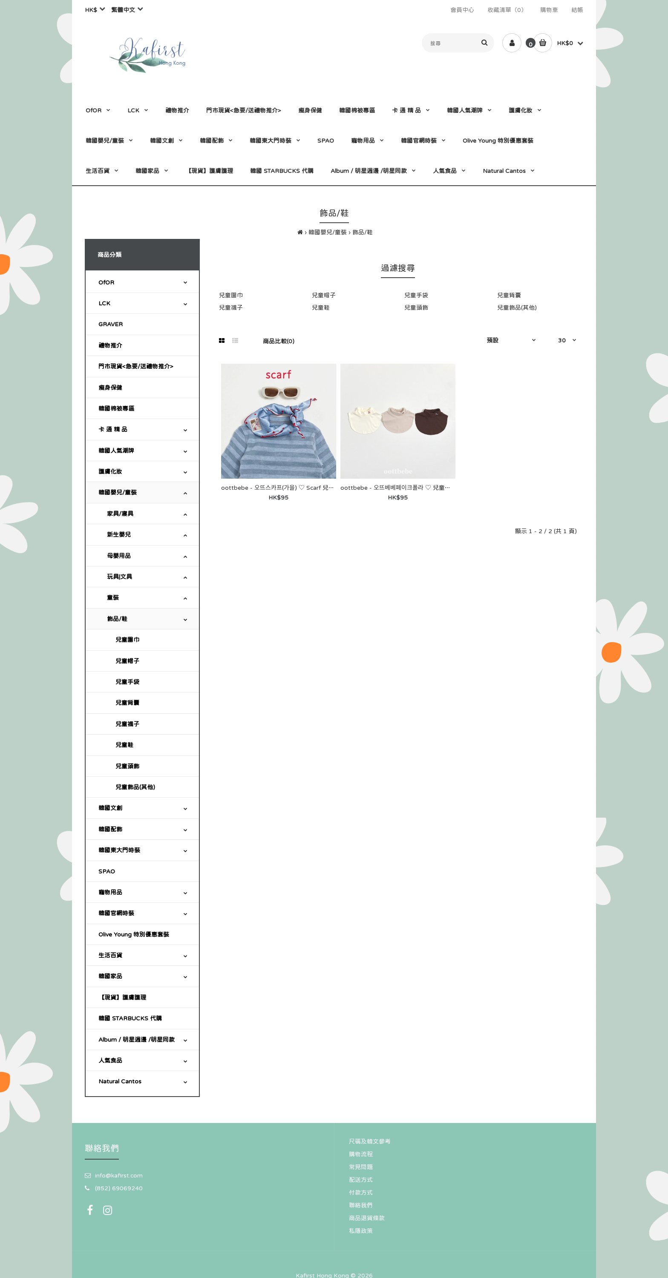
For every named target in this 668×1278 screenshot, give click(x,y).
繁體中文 (123, 10)
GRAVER (110, 324)
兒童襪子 (127, 724)
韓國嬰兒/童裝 (327, 232)
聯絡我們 (361, 1205)
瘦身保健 (110, 388)
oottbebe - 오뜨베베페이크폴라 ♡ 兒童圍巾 (398, 488)
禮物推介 (110, 345)
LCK (104, 303)
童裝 (113, 597)
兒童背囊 (127, 703)
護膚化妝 (110, 471)
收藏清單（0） (507, 10)
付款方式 (361, 1192)
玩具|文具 (119, 577)
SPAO (106, 871)
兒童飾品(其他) (135, 787)
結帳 (577, 10)
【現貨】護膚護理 (122, 997)
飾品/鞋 (362, 232)
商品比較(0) (278, 341)
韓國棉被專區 (116, 408)
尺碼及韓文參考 (370, 1141)
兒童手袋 (127, 682)
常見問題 (361, 1167)
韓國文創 (110, 808)
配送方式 (361, 1180)
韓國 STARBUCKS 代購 (130, 1018)
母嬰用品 (119, 556)
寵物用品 (110, 892)
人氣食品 (110, 1060)
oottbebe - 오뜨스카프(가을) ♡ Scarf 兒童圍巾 (283, 488)
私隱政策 (361, 1231)
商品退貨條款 (367, 1218)
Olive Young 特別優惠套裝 (133, 934)
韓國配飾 (110, 829)
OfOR (106, 282)
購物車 (549, 10)
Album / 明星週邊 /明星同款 (136, 1040)
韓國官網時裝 (116, 913)
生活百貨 (110, 955)
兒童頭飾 (127, 766)
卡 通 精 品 (112, 429)
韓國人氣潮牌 (116, 451)
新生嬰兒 (119, 534)
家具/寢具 (120, 514)
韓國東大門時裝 (119, 850)
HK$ (91, 10)
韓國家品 (110, 976)
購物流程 (361, 1154)
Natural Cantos (119, 1081)
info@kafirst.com (119, 1175)
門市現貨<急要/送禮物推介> (135, 366)
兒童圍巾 (127, 640)
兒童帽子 (127, 661)
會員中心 (462, 10)
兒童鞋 (124, 745)
